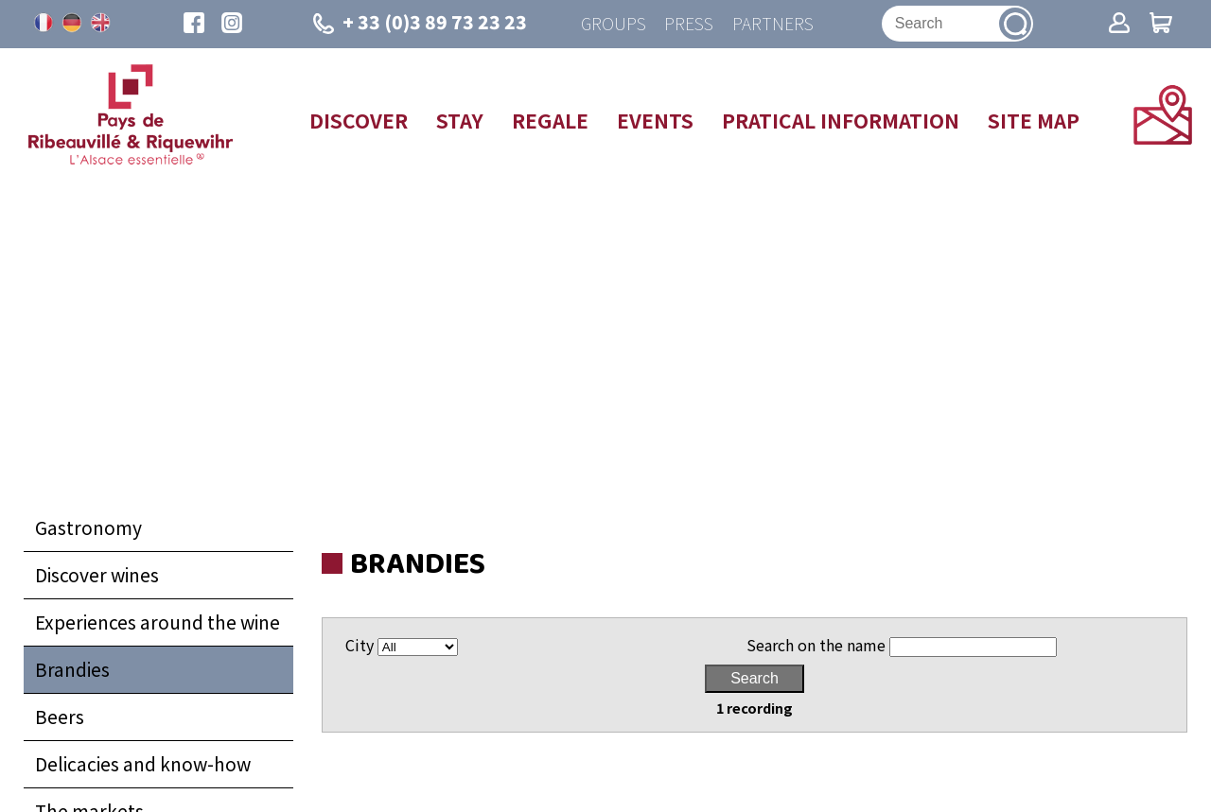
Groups (612, 24)
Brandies (72, 670)
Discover (358, 121)
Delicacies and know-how (143, 765)
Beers (59, 717)
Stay (459, 121)
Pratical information (840, 121)
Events (655, 121)
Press (688, 24)
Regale (550, 121)
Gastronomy (88, 528)
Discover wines (97, 575)
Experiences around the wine (157, 623)
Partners (773, 24)
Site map (1033, 121)
